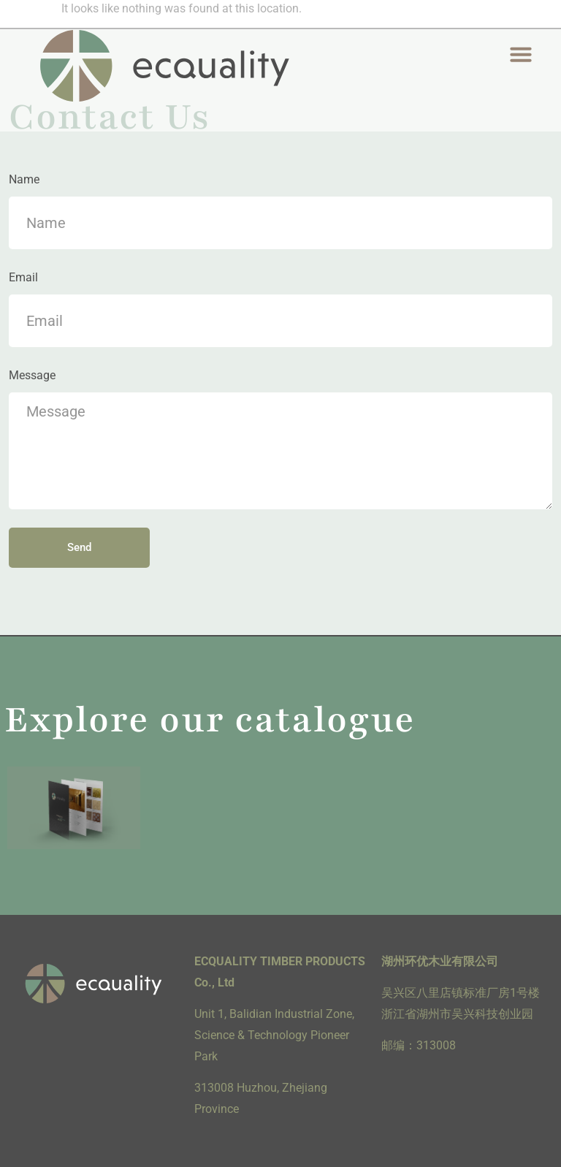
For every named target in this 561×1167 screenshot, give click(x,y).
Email (23, 277)
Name (24, 179)
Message (32, 375)
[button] (520, 54)
